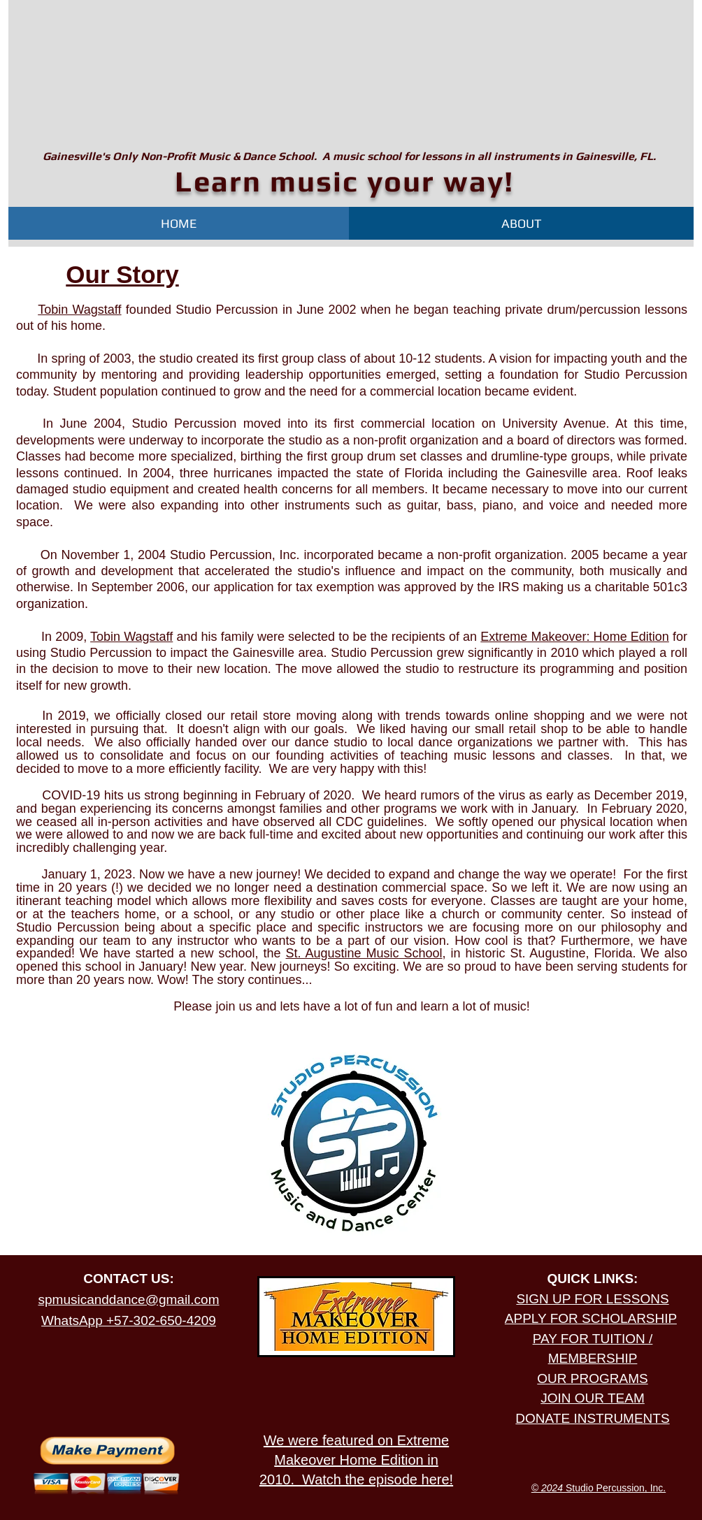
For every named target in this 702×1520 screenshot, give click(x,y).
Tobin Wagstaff (79, 310)
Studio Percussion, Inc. (598, 1487)
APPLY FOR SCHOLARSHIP (591, 1318)
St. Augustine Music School (364, 953)
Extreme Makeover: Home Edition (574, 637)
